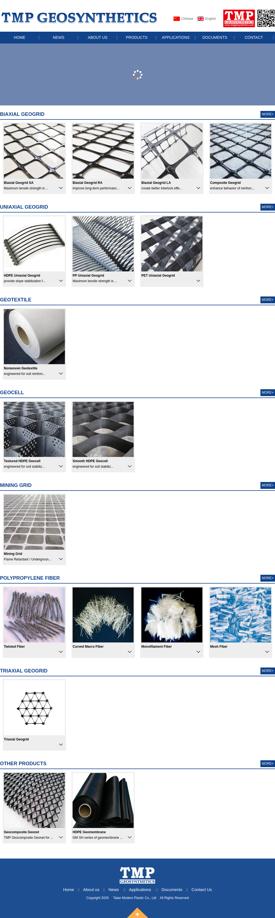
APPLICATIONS (176, 37)
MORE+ (268, 114)
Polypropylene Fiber (30, 578)
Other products (23, 763)
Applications (140, 889)
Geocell (12, 392)
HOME (19, 37)
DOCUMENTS (214, 37)
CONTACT (254, 37)
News (114, 889)
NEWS (58, 37)
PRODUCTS (137, 37)
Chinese (187, 19)
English (210, 19)
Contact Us (201, 889)
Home (68, 889)
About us (91, 889)
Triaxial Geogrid (24, 671)
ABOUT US (97, 37)
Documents (171, 889)
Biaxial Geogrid (22, 114)
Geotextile (15, 300)
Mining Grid (16, 485)
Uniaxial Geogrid (24, 207)
